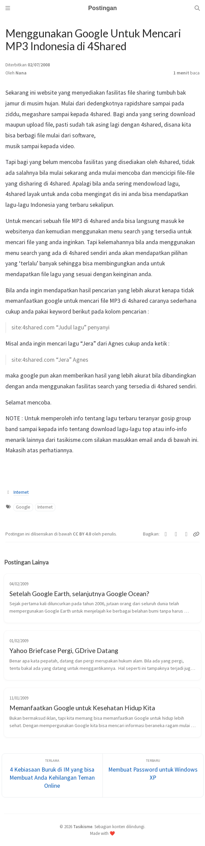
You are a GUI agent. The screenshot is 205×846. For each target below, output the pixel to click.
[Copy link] (196, 534)
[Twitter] (166, 534)
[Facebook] (176, 534)
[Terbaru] (153, 775)
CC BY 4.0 (82, 534)
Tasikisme (82, 826)
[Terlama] (52, 775)
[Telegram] (187, 534)
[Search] (197, 8)
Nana (21, 73)
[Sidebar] (8, 8)
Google (23, 507)
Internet (21, 492)
